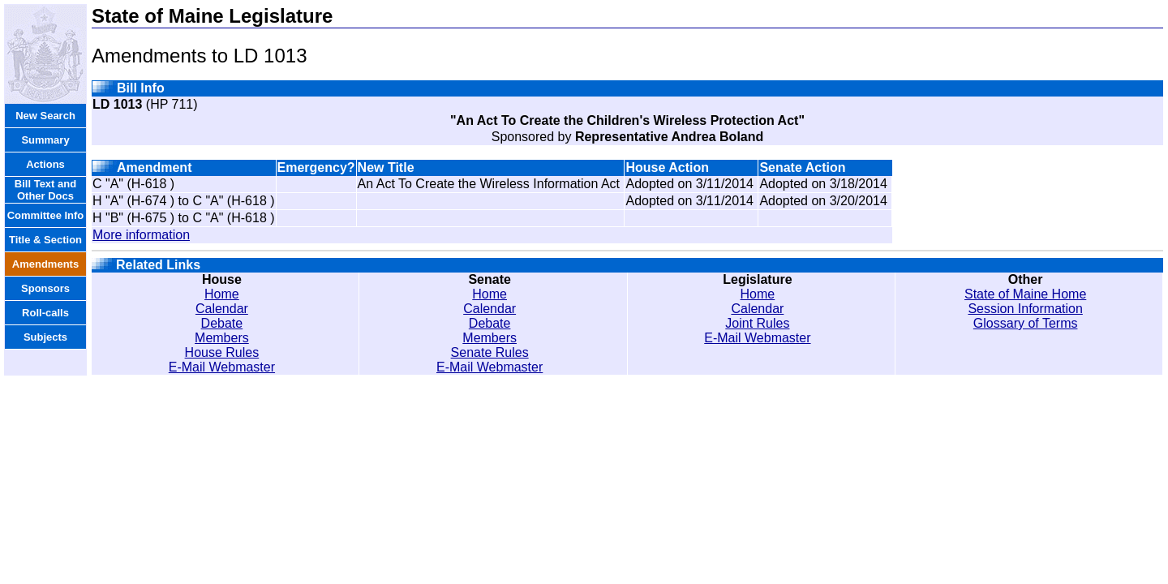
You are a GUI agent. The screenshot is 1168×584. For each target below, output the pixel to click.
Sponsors (45, 288)
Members (222, 338)
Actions (45, 164)
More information (141, 235)
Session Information (1025, 309)
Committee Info (45, 215)
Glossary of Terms (1025, 323)
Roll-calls (45, 313)
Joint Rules (757, 323)
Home (221, 294)
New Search (45, 116)
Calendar (221, 309)
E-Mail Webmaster (222, 367)
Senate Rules (490, 352)
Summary (45, 140)
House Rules (222, 352)
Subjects (45, 337)
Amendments (45, 264)
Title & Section (45, 240)
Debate (222, 323)
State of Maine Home (1025, 294)
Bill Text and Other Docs (45, 190)
